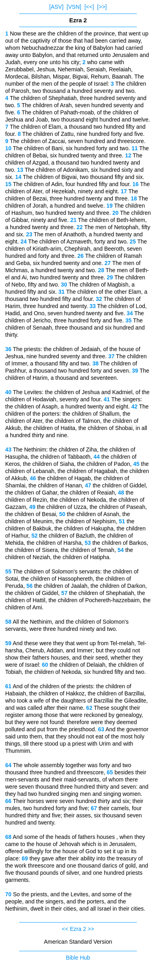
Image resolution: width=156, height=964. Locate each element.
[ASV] (56, 7)
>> (91, 929)
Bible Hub (78, 957)
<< (65, 929)
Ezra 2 (78, 929)
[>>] (102, 7)
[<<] (89, 7)
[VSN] (74, 7)
